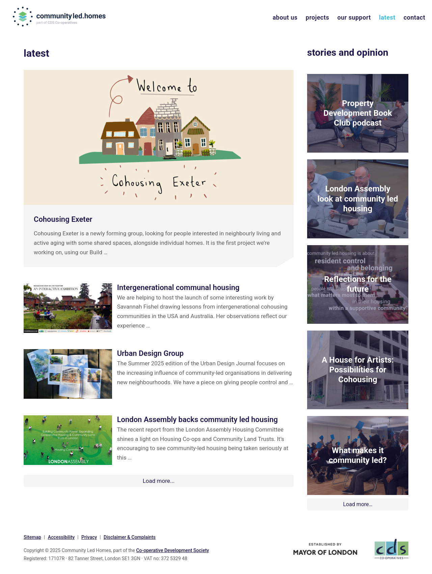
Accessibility (61, 537)
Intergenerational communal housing (178, 287)
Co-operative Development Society (172, 550)
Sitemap (32, 537)
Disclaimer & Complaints (130, 537)
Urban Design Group (150, 353)
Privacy (89, 537)
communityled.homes (60, 16)
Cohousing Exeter (63, 219)
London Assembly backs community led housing (197, 419)
